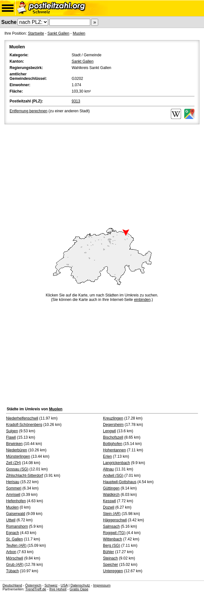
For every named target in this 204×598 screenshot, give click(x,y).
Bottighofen (112, 444)
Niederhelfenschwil (22, 418)
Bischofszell (113, 437)
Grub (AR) (15, 564)
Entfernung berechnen (28, 111)
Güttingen (111, 488)
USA (64, 585)
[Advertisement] (102, 173)
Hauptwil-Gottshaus (119, 482)
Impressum (101, 585)
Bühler (108, 552)
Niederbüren (16, 450)
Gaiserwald (15, 513)
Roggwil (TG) (114, 533)
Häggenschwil (115, 520)
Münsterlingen (18, 456)
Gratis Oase (78, 589)
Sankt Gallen (58, 33)
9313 (76, 101)
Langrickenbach (116, 463)
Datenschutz (80, 585)
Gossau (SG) (17, 469)
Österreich (33, 585)
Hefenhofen (16, 501)
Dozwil (108, 507)
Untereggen (113, 571)
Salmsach (111, 526)
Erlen (107, 456)
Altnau (108, 469)
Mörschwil (14, 558)
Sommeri (13, 488)
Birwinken (14, 444)
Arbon (11, 552)
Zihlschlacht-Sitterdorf (24, 475)
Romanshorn (17, 526)
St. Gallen (14, 539)
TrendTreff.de (35, 589)
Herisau (12, 482)
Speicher (110, 564)
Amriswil (13, 494)
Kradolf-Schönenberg (24, 424)
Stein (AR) (111, 513)
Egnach (12, 533)
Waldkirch (111, 494)
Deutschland (12, 585)
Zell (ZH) (13, 463)
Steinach (110, 558)
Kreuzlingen (113, 418)
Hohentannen (114, 450)
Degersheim (113, 424)
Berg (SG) (111, 545)
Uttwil (10, 520)
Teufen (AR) (16, 545)
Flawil (11, 437)
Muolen (79, 33)
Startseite (36, 33)
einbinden (142, 299)
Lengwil (109, 431)
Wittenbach (112, 539)
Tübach (12, 571)
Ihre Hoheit (58, 589)
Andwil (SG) (113, 475)
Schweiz (50, 585)
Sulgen (12, 431)
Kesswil (109, 501)
